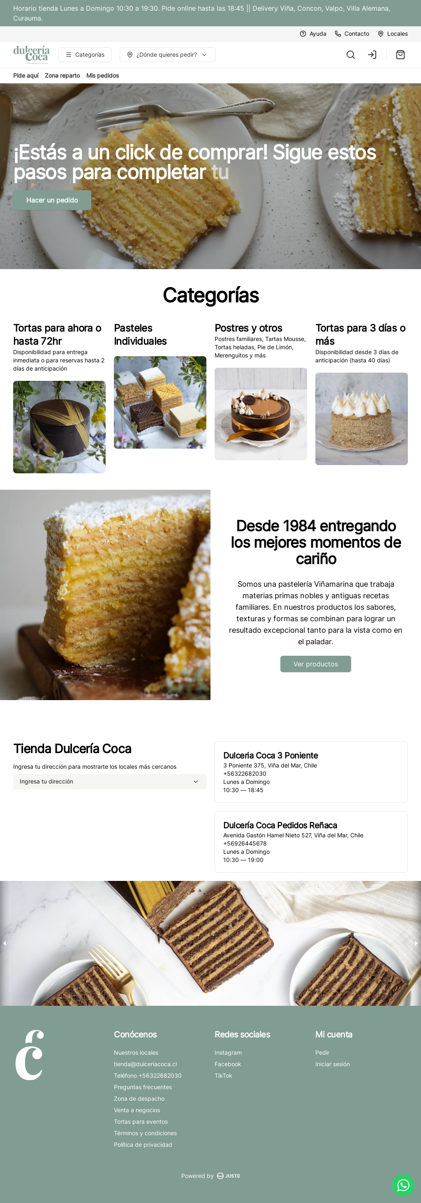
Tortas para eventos (141, 1121)
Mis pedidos (102, 75)
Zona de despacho (139, 1098)
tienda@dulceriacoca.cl (145, 1063)
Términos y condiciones (145, 1132)
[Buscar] (350, 54)
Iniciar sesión (332, 1063)
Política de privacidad (143, 1144)
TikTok (223, 1075)
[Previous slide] (5, 943)
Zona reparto (62, 75)
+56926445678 (245, 843)
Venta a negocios (137, 1109)
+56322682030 (244, 773)
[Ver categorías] (84, 54)
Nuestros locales (136, 1052)
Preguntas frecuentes (143, 1086)
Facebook (228, 1063)
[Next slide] (416, 943)
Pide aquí (25, 75)
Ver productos (316, 664)
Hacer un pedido (52, 200)
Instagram (228, 1052)
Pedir (322, 1052)
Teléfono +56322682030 (148, 1075)
